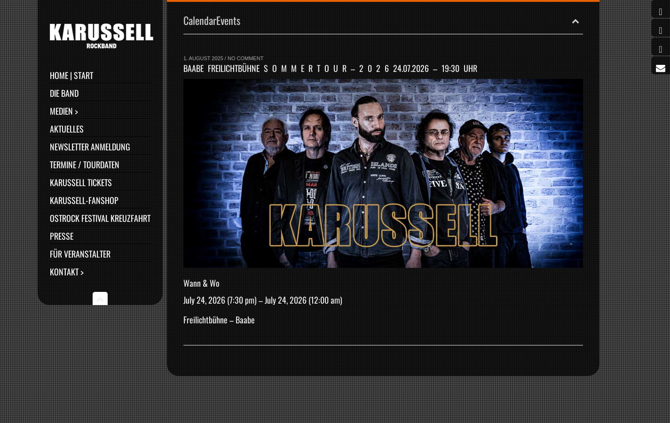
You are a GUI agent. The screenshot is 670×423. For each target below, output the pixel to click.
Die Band (64, 93)
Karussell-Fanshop (84, 200)
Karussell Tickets (81, 182)
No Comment (245, 58)
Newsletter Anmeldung (90, 147)
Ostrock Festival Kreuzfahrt (100, 218)
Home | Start (71, 75)
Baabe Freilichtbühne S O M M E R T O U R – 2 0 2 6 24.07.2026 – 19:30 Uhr (330, 68)
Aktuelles (67, 129)
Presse (61, 236)
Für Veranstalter (80, 254)
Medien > (64, 111)
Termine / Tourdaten (84, 164)
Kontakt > (67, 272)
